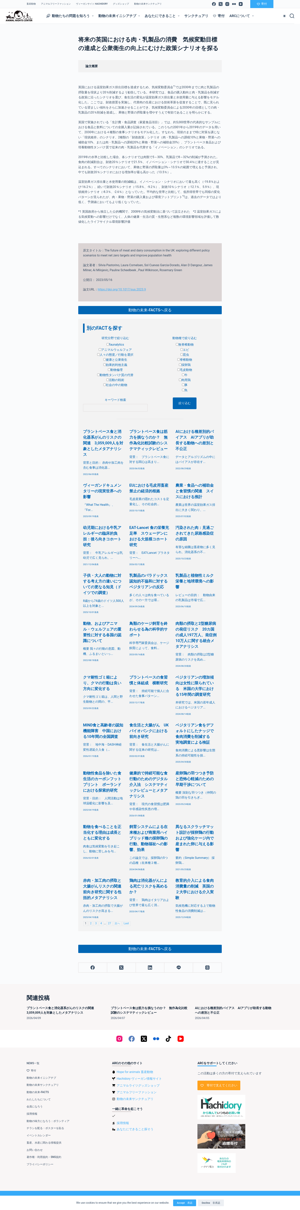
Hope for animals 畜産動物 (135, 1072)
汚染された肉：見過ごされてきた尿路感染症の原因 (194, 533)
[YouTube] (241, 4)
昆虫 (184, 355)
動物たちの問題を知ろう (70, 16)
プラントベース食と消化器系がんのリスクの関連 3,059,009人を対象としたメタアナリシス (103, 443)
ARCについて (242, 16)
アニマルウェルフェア (115, 350)
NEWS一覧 (33, 1063)
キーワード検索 (115, 400)
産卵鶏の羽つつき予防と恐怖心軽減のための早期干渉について (194, 779)
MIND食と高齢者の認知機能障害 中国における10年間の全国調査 (103, 731)
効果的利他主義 (115, 365)
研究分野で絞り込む (115, 338)
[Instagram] (227, 4)
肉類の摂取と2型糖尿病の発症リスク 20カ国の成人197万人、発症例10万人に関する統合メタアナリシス (195, 635)
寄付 (262, 4)
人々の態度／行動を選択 (115, 355)
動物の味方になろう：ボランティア (48, 1121)
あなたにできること (163, 16)
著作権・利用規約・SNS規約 (44, 1157)
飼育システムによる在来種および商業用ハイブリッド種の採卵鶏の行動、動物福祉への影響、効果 (148, 838)
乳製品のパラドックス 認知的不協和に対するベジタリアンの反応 (150, 581)
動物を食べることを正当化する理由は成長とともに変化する (102, 832)
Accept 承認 (184, 1202)
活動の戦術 (115, 380)
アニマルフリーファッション (56, 3)
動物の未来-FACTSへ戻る (150, 310)
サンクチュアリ (196, 16)
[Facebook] (214, 4)
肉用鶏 (185, 380)
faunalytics (115, 344)
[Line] (178, 968)
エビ (184, 350)
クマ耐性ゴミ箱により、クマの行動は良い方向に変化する (102, 683)
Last (126, 923)
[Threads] (207, 968)
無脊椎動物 (185, 344)
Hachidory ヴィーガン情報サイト (139, 1078)
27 (109, 923)
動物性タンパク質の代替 (115, 375)
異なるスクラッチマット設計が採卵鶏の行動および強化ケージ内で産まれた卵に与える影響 (194, 838)
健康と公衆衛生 (115, 359)
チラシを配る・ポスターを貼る (45, 1128)
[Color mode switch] (284, 16)
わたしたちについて (39, 1099)
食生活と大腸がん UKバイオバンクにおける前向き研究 (149, 731)
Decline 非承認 (211, 1202)
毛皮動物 (184, 370)
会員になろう (35, 1106)
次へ (117, 923)
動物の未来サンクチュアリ (148, 3)
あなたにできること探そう (135, 1129)
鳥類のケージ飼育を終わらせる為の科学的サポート (148, 629)
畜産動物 (31, 3)
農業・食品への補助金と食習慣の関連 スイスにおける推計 (194, 491)
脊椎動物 (184, 359)
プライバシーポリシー (40, 1164)
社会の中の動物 (115, 385)
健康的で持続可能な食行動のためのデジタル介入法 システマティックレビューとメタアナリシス (148, 784)
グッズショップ (121, 3)
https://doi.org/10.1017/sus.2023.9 (122, 289)
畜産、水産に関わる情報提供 (44, 1142)
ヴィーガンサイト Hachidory (92, 3)
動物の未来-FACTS (38, 1092)
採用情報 (32, 1113)
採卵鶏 (185, 365)
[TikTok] (168, 1039)
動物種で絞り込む (184, 338)
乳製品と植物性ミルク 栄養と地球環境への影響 (196, 581)
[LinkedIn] (150, 968)
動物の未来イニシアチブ (120, 16)
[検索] (292, 16)
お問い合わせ (35, 1149)
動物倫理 (115, 370)
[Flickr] (234, 4)
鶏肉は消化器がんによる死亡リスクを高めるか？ (148, 886)
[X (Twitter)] (221, 4)
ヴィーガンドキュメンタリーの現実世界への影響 (102, 491)
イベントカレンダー (39, 1135)
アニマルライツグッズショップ (138, 1085)
